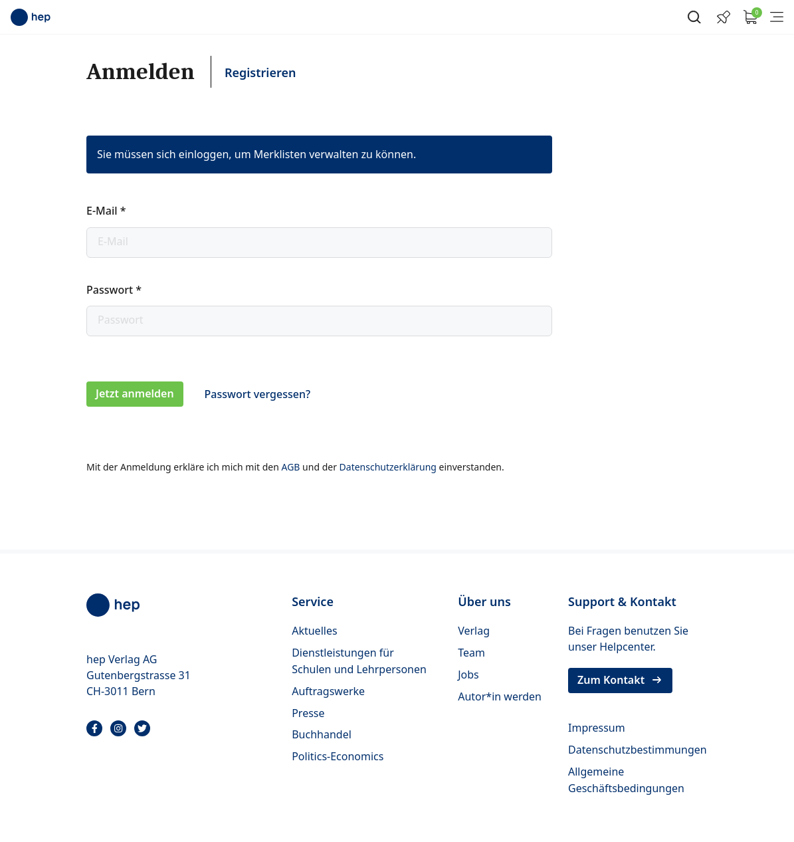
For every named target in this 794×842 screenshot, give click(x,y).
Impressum (596, 727)
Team (471, 652)
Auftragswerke (328, 691)
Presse (308, 713)
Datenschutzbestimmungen (637, 749)
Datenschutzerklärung (389, 467)
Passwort (114, 289)
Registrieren (260, 72)
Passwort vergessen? (257, 394)
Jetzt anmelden (135, 393)
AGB (291, 467)
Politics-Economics (337, 756)
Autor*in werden (500, 696)
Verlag (474, 630)
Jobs (468, 674)
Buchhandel (321, 734)
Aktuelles (314, 630)
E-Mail (106, 210)
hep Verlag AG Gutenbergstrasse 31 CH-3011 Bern (138, 675)
